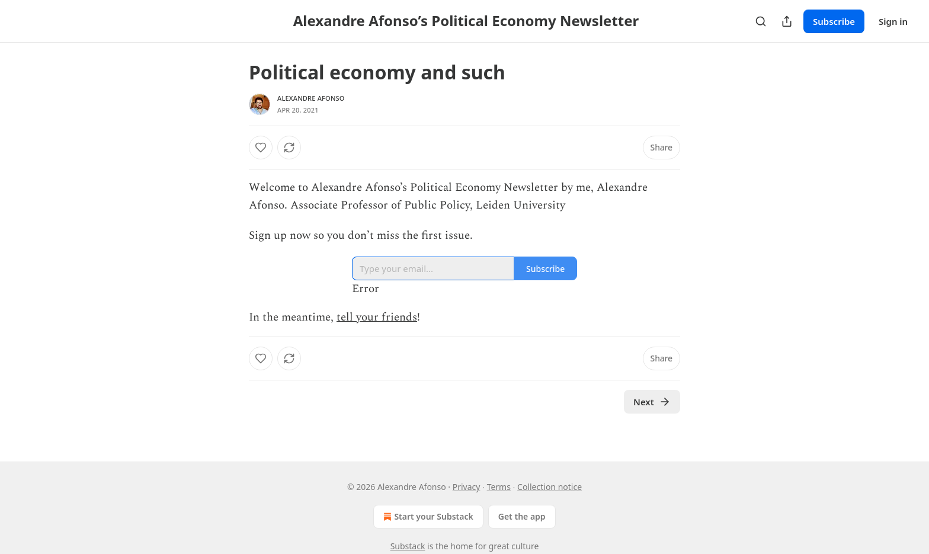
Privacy (466, 486)
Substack (407, 546)
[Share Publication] (787, 21)
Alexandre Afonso (311, 98)
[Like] (261, 147)
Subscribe (834, 21)
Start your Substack (427, 516)
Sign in (893, 21)
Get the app (522, 516)
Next (652, 402)
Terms (499, 486)
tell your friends (377, 317)
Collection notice (549, 486)
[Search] (761, 21)
